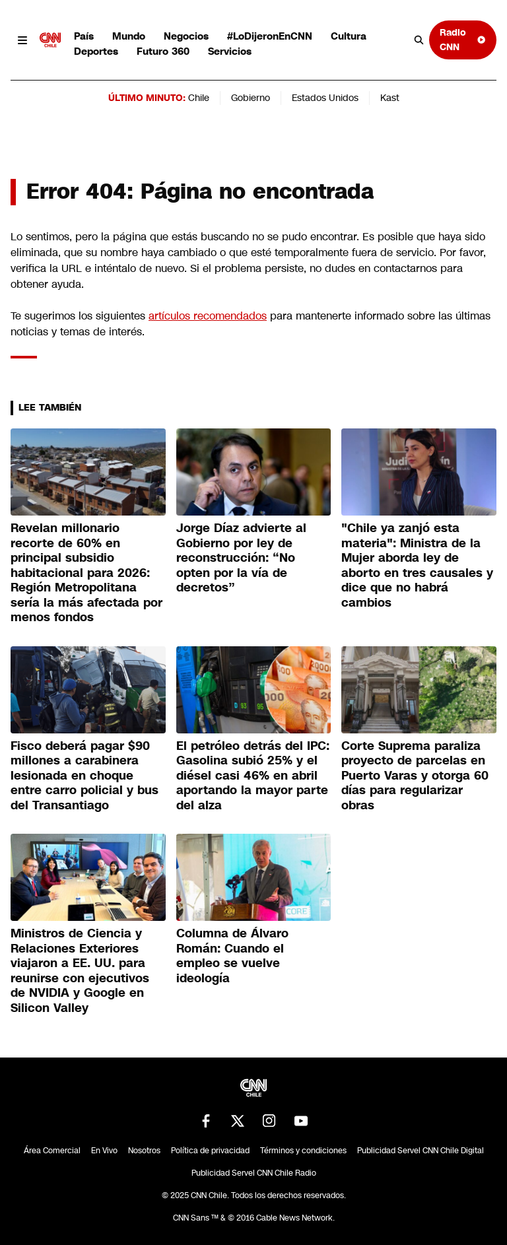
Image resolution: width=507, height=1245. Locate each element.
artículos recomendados (208, 315)
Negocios (186, 36)
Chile (198, 97)
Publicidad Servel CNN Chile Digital (420, 1150)
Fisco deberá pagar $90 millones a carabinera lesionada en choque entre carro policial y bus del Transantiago (84, 775)
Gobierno (250, 97)
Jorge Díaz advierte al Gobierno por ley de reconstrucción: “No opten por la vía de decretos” (241, 558)
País (84, 36)
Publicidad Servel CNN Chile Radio (253, 1173)
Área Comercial (52, 1150)
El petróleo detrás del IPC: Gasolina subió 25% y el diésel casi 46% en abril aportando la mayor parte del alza (252, 775)
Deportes (96, 51)
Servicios (230, 51)
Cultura (348, 36)
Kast (389, 97)
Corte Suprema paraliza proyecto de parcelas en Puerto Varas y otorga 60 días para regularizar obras (415, 775)
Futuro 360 (163, 51)
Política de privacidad (210, 1150)
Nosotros (144, 1150)
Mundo (128, 36)
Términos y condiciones (303, 1150)
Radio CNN (463, 39)
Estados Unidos (325, 97)
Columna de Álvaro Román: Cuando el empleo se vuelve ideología (232, 956)
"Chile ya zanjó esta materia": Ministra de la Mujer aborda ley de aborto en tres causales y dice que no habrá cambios (417, 565)
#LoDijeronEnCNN (269, 36)
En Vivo (104, 1150)
